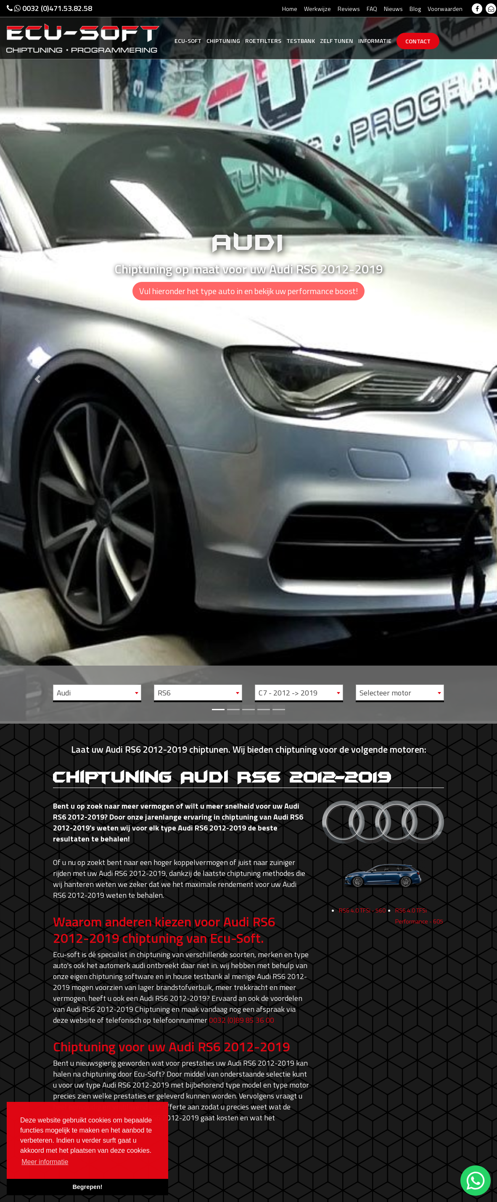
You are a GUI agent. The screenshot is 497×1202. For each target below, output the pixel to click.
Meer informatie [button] (44, 1161)
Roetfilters (263, 40)
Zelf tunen (336, 40)
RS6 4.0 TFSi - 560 (362, 914)
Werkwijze (317, 8)
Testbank (300, 40)
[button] (37, 360)
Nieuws (393, 8)
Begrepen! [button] (87, 1186)
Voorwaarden (445, 8)
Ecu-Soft (187, 40)
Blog (415, 8)
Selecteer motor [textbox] (385, 692)
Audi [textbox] (64, 692)
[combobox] (97, 693)
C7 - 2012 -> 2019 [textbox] (288, 692)
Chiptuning (223, 40)
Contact (418, 41)
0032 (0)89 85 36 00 (241, 1020)
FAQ (372, 8)
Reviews (349, 8)
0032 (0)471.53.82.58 (49, 8)
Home (289, 8)
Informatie (374, 40)
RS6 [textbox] (164, 692)
